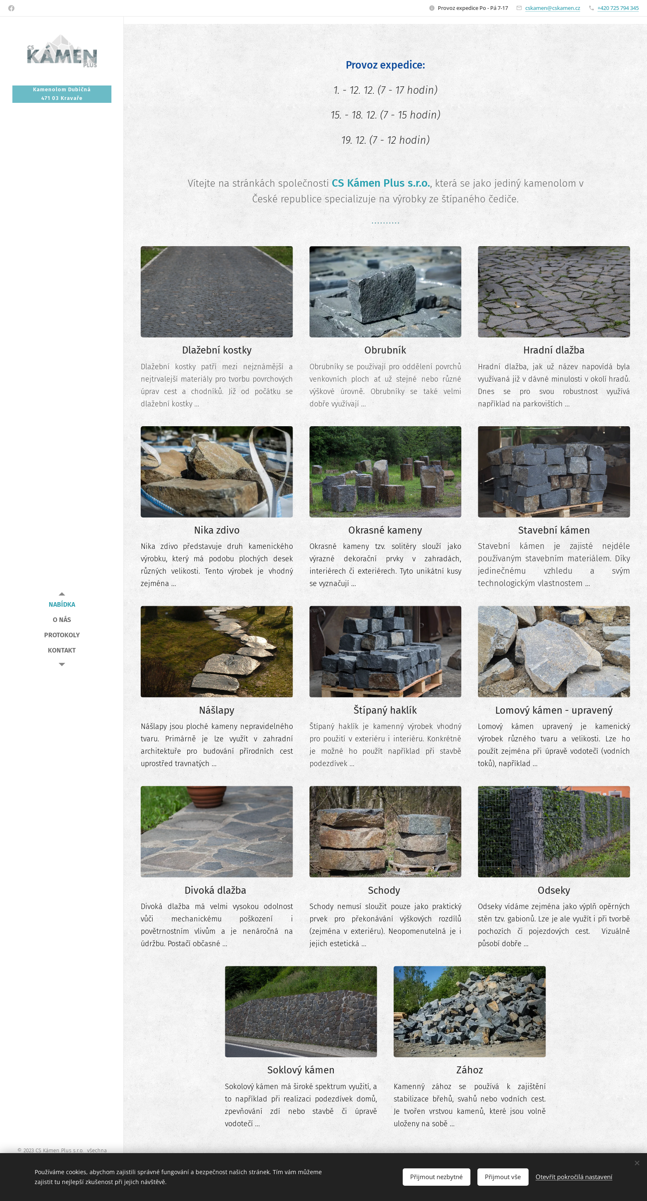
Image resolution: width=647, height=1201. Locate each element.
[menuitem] (61, 604)
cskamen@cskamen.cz (552, 8)
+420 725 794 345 (618, 8)
